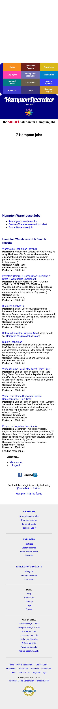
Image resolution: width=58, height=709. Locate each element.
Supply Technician (12, 342)
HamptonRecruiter (29, 101)
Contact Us (46, 668)
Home (12, 67)
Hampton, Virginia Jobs (19, 336)
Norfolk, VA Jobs (29, 631)
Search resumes (29, 548)
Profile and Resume (30, 67)
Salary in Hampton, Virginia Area (20, 333)
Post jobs (29, 544)
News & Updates (49, 82)
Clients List (31, 82)
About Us (12, 90)
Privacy (29, 609)
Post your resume (29, 520)
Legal (29, 605)
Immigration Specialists (30, 74)
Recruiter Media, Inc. (29, 112)
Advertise (29, 555)
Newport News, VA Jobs (29, 627)
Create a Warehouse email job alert (28, 224)
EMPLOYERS (29, 539)
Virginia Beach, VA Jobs (29, 651)
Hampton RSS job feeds (29, 493)
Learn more (29, 579)
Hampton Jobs (42, 681)
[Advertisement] (29, 31)
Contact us (29, 597)
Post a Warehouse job (20, 227)
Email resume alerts (29, 551)
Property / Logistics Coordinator (20, 426)
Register (25, 528)
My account (16, 462)
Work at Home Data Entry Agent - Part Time (26, 369)
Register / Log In (49, 90)
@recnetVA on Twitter (29, 488)
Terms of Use (24, 672)
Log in (33, 528)
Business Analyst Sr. (13, 306)
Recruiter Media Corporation (21, 681)
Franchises (49, 67)
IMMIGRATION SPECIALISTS (29, 567)
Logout (16, 465)
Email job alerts (29, 524)
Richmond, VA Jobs (29, 639)
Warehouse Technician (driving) (19, 248)
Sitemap (29, 601)
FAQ (29, 593)
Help (30, 90)
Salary (36, 336)
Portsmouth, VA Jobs (29, 635)
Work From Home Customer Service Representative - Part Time (22, 398)
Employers (12, 75)
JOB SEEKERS (29, 511)
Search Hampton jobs (29, 516)
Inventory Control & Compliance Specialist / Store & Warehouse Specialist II (26, 277)
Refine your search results (23, 221)
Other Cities (49, 75)
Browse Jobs (41, 665)
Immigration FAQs (29, 575)
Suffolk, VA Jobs (29, 643)
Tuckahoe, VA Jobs (29, 647)
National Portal (12, 82)
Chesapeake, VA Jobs (29, 624)
